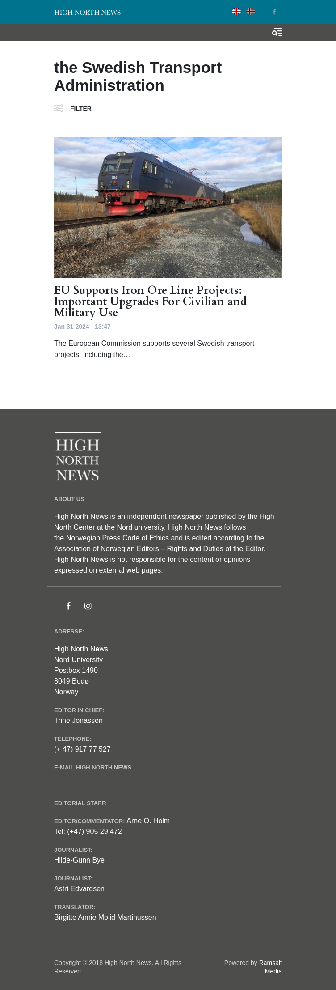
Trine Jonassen (78, 720)
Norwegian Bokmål (250, 11)
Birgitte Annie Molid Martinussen (105, 917)
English (236, 11)
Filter (81, 108)
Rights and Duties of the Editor (215, 548)
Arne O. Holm (148, 820)
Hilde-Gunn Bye (79, 860)
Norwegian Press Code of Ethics (117, 538)
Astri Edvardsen (79, 888)
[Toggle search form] (277, 32)
